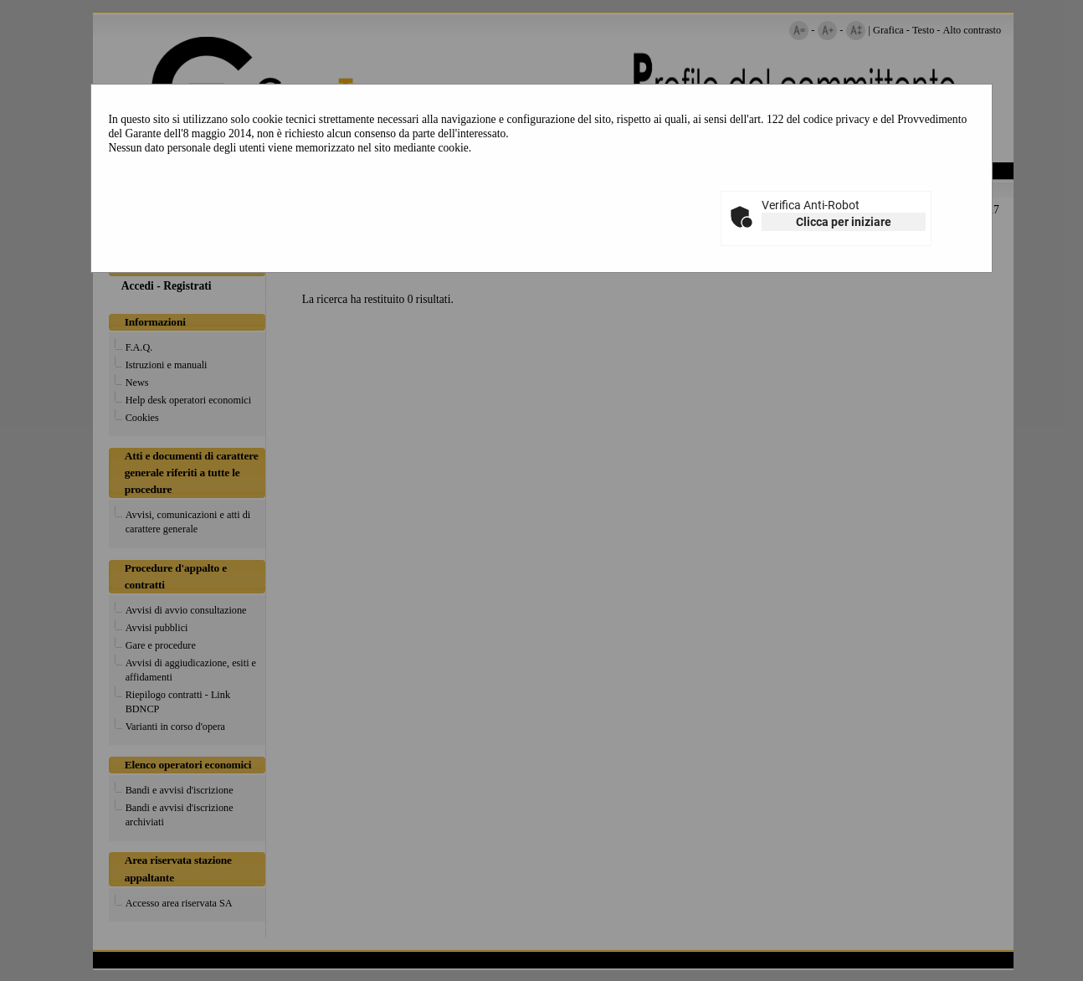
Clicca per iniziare (843, 222)
